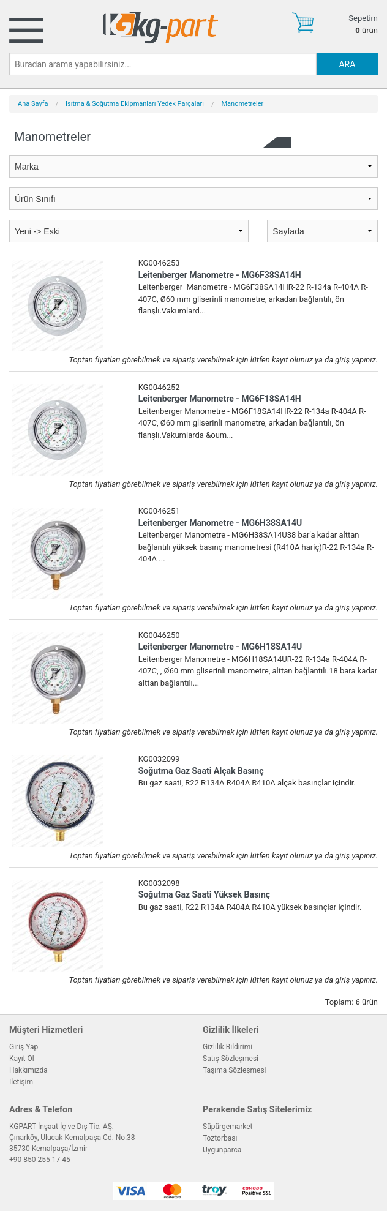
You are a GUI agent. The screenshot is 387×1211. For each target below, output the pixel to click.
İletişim (21, 1082)
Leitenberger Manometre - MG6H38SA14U (220, 523)
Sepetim (363, 18)
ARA (347, 64)
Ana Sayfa (33, 104)
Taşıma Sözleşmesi (234, 1070)
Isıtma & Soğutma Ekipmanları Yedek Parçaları (135, 104)
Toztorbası (220, 1138)
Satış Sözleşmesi (230, 1058)
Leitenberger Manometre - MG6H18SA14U (220, 646)
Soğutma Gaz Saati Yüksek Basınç (204, 894)
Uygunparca (222, 1149)
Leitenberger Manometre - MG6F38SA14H (219, 275)
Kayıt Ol (21, 1058)
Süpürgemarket (228, 1126)
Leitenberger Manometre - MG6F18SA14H (219, 398)
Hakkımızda (28, 1070)
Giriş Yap (23, 1047)
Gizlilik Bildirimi (227, 1047)
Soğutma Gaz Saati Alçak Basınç (201, 771)
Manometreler (243, 104)
